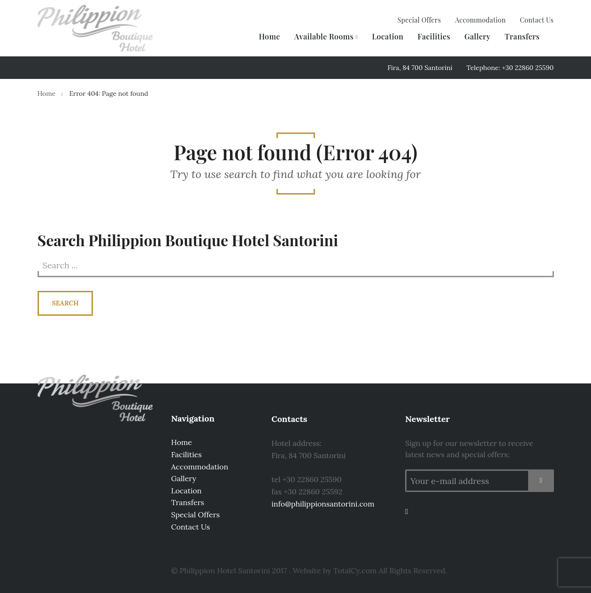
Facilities (433, 36)
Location (387, 36)
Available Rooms (324, 36)
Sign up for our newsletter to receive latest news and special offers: (469, 448)
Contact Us (536, 20)
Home (269, 36)
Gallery (477, 36)
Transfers (522, 36)
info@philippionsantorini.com (322, 503)
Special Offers (419, 20)
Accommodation (480, 20)
